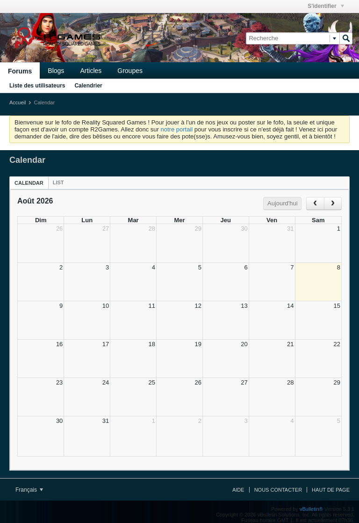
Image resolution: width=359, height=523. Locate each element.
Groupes (130, 70)
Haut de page (331, 490)
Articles (90, 70)
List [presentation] (58, 182)
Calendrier (88, 85)
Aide (238, 490)
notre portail (176, 129)
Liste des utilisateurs (37, 85)
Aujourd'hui (282, 203)
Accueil (17, 102)
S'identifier (326, 6)
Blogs (56, 70)
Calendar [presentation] (28, 183)
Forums (20, 71)
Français (29, 490)
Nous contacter (278, 490)
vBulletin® (311, 509)
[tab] (29, 182)
